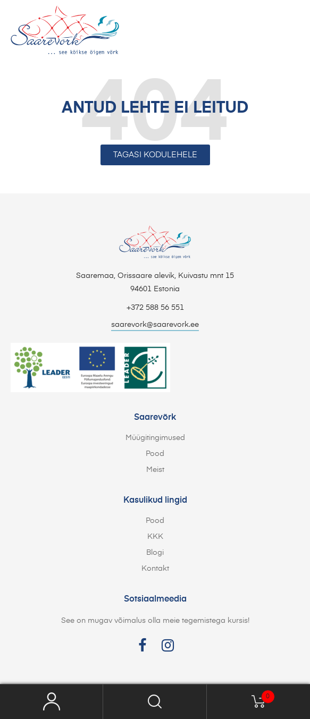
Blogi (155, 552)
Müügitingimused (155, 438)
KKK (155, 536)
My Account (51, 701)
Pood (155, 454)
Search (154, 701)
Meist (155, 469)
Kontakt (155, 568)
